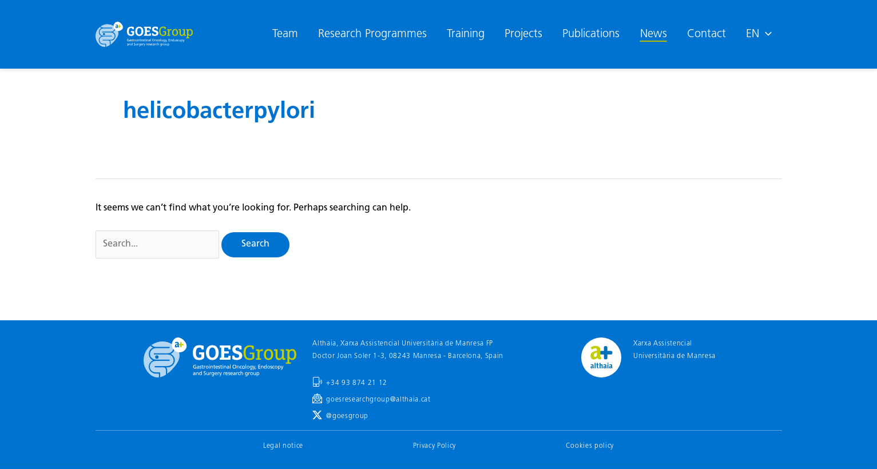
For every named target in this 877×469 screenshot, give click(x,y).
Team (285, 34)
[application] (765, 34)
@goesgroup (347, 416)
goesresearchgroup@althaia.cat (378, 399)
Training (466, 34)
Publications (591, 34)
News (653, 34)
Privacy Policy (434, 446)
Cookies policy (590, 446)
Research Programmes (372, 34)
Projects (523, 34)
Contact (706, 34)
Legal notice (283, 446)
